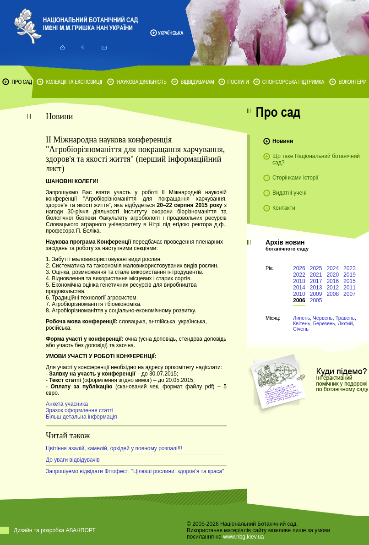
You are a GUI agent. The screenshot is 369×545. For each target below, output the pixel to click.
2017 (316, 281)
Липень (301, 318)
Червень (322, 318)
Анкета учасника (67, 404)
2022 (299, 275)
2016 (332, 281)
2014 (299, 287)
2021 (316, 275)
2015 (349, 281)
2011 (349, 287)
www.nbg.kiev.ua (243, 537)
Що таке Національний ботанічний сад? (316, 159)
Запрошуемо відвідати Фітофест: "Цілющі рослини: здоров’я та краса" (135, 471)
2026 (299, 268)
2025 (316, 268)
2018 (299, 281)
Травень (345, 318)
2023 (349, 268)
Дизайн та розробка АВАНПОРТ (55, 530)
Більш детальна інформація (81, 417)
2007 (349, 294)
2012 (332, 287)
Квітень (301, 323)
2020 (332, 275)
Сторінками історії (295, 177)
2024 (332, 268)
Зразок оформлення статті (79, 410)
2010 (299, 294)
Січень (301, 329)
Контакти (283, 208)
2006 (299, 300)
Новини (282, 141)
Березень (324, 323)
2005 (316, 300)
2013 (316, 287)
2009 (316, 294)
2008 (332, 294)
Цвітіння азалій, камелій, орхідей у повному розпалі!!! (114, 448)
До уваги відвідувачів (73, 460)
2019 (349, 275)
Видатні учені (289, 193)
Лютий (345, 323)
